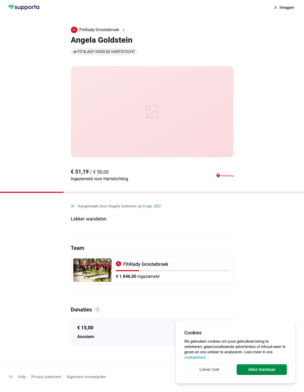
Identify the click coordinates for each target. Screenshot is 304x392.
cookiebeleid (194, 357)
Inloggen (284, 7)
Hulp (22, 377)
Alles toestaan (261, 369)
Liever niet (209, 369)
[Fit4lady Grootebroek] (152, 270)
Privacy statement (46, 377)
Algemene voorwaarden (86, 377)
